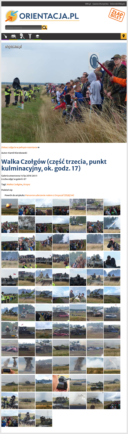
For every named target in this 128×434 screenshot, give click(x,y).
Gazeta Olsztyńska (100, 4)
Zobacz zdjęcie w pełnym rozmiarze (20, 147)
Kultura (13, 36)
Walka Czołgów (14, 184)
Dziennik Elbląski (117, 4)
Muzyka (5, 36)
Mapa (124, 36)
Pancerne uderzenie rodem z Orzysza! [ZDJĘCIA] (49, 195)
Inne (30, 36)
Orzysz (26, 184)
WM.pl (88, 4)
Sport (22, 36)
